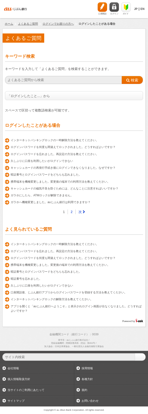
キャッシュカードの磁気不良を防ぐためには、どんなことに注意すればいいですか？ (64, 188)
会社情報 (13, 368)
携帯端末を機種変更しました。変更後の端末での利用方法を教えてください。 (60, 181)
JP (136, 9)
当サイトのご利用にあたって (26, 390)
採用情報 (87, 368)
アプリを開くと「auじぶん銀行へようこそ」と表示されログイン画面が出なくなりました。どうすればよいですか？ (76, 309)
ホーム (9, 23)
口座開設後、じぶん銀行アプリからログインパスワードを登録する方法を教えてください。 (69, 292)
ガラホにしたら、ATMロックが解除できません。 (42, 195)
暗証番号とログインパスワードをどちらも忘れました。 (46, 174)
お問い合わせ (90, 400)
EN (142, 9)
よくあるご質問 (28, 23)
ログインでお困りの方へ (58, 23)
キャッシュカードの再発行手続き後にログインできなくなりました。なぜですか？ (63, 167)
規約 (84, 390)
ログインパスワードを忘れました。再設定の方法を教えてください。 (55, 154)
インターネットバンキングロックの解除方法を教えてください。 (52, 299)
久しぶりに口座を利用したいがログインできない (42, 161)
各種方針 (87, 379)
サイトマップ (16, 400)
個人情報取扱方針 (19, 379)
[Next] (82, 211)
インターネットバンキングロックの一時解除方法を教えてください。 (55, 140)
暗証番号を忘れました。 (26, 278)
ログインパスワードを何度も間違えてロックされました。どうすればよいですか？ (63, 147)
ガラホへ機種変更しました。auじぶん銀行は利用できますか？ (51, 202)
